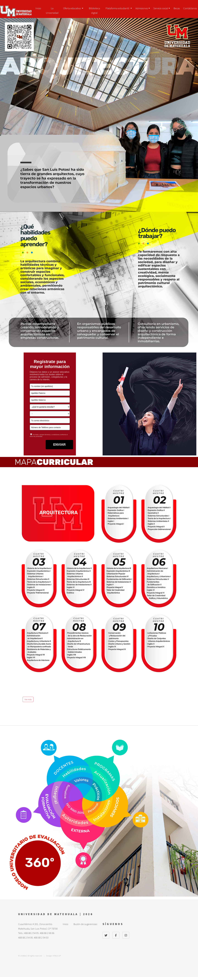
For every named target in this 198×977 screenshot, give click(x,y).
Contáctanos (190, 8)
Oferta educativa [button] (72, 8)
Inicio (38, 8)
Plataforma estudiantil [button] (117, 8)
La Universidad (52, 9)
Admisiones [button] (141, 8)
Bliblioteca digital (94, 9)
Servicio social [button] (160, 8)
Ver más (28, 699)
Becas (177, 8)
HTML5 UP (57, 955)
